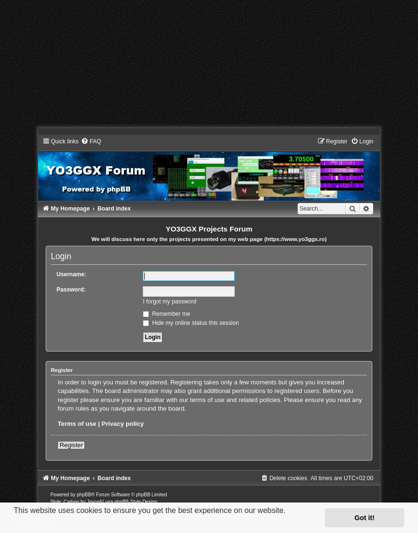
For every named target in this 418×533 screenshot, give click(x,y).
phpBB (84, 494)
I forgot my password (169, 301)
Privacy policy (122, 423)
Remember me (166, 314)
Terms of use (77, 423)
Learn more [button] (34, 523)
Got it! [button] (365, 518)
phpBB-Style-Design (135, 501)
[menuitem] (91, 141)
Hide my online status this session (191, 323)
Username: (72, 274)
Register (71, 445)
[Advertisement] (209, 66)
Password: (71, 289)
